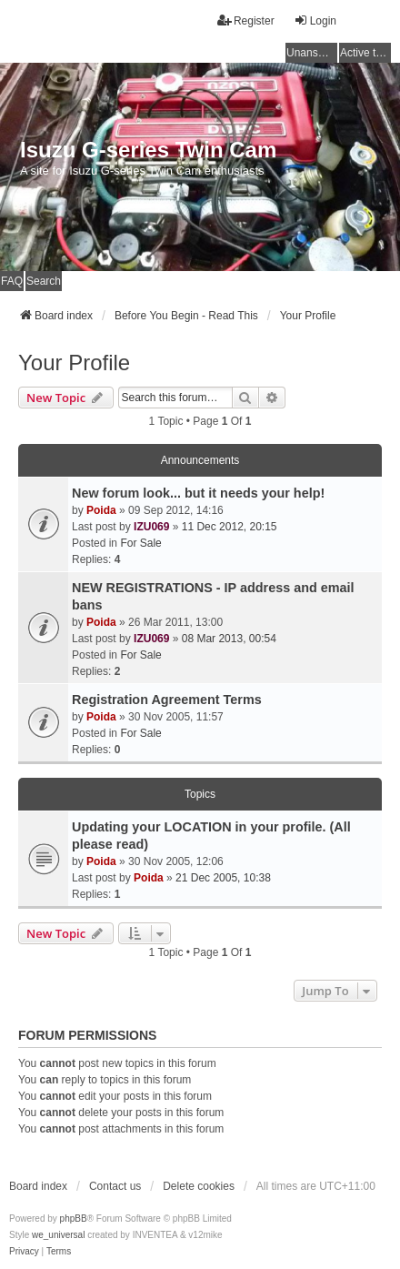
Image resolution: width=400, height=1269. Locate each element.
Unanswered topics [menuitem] (311, 52)
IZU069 (151, 526)
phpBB (73, 1219)
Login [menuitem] (315, 20)
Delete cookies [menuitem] (199, 1186)
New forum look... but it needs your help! (198, 493)
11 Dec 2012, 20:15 (229, 526)
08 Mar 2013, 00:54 (229, 638)
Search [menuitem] (43, 281)
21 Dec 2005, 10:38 (223, 877)
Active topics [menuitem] (365, 52)
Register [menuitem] (246, 20)
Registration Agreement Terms (167, 699)
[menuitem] (24, 1252)
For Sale (140, 543)
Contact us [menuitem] (115, 1186)
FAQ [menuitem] (12, 281)
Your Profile (74, 362)
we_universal (58, 1235)
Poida (101, 510)
